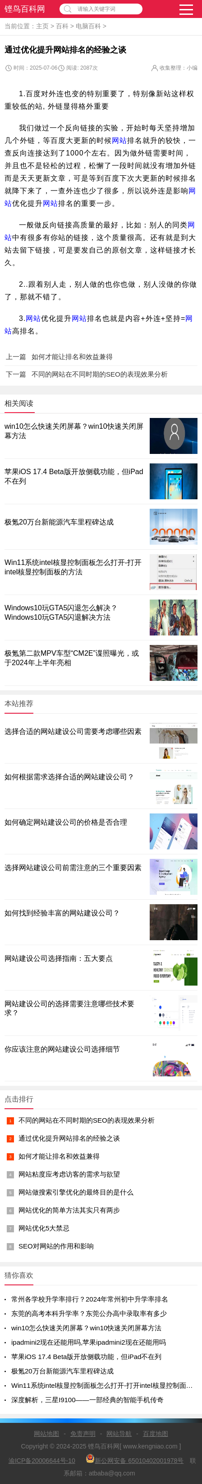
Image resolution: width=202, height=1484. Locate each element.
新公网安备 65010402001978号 (135, 1459)
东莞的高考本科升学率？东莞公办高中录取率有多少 (89, 1313)
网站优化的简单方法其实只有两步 (69, 1210)
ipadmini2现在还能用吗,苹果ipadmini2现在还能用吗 (88, 1342)
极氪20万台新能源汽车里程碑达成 (59, 522)
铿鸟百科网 (25, 8)
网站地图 (46, 1433)
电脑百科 (88, 26)
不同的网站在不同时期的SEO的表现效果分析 (86, 1120)
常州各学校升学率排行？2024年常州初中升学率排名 (89, 1299)
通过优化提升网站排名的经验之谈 (69, 1138)
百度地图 (155, 1433)
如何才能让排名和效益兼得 (59, 1156)
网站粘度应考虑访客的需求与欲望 (69, 1174)
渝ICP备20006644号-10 (42, 1460)
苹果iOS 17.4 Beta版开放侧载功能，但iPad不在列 (86, 1356)
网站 (119, 140)
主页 (42, 26)
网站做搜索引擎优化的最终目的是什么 (75, 1192)
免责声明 (83, 1433)
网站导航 (119, 1433)
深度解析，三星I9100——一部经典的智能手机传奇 (87, 1400)
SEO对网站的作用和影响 (56, 1246)
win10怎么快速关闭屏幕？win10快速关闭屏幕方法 (86, 1328)
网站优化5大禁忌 (43, 1228)
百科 (62, 26)
